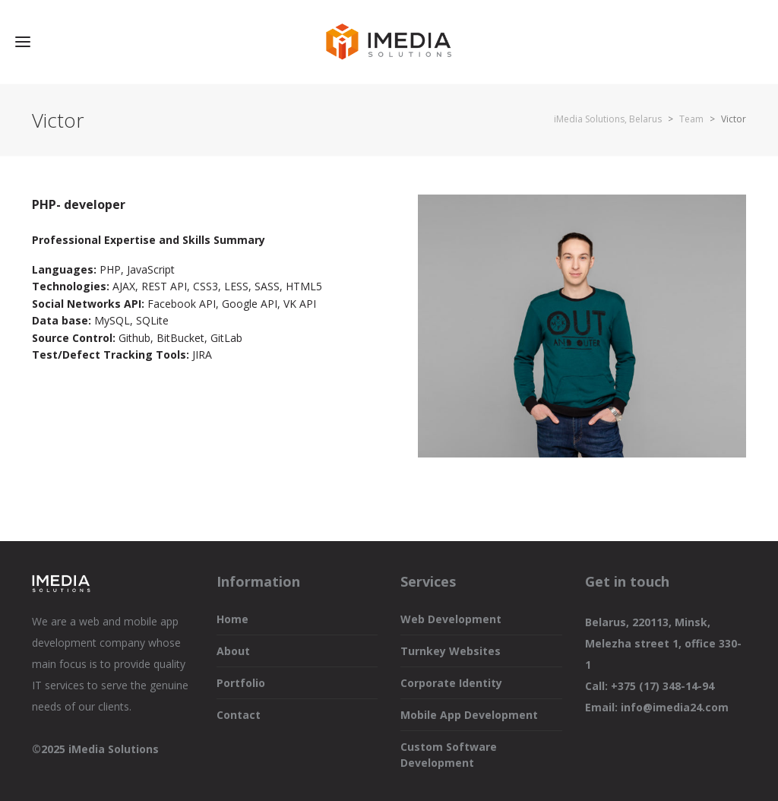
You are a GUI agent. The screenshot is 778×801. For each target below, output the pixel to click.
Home (232, 619)
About (233, 651)
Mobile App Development (469, 715)
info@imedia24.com (675, 707)
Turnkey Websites (450, 651)
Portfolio (241, 683)
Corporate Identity (451, 683)
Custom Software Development (448, 754)
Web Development (450, 619)
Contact (239, 715)
